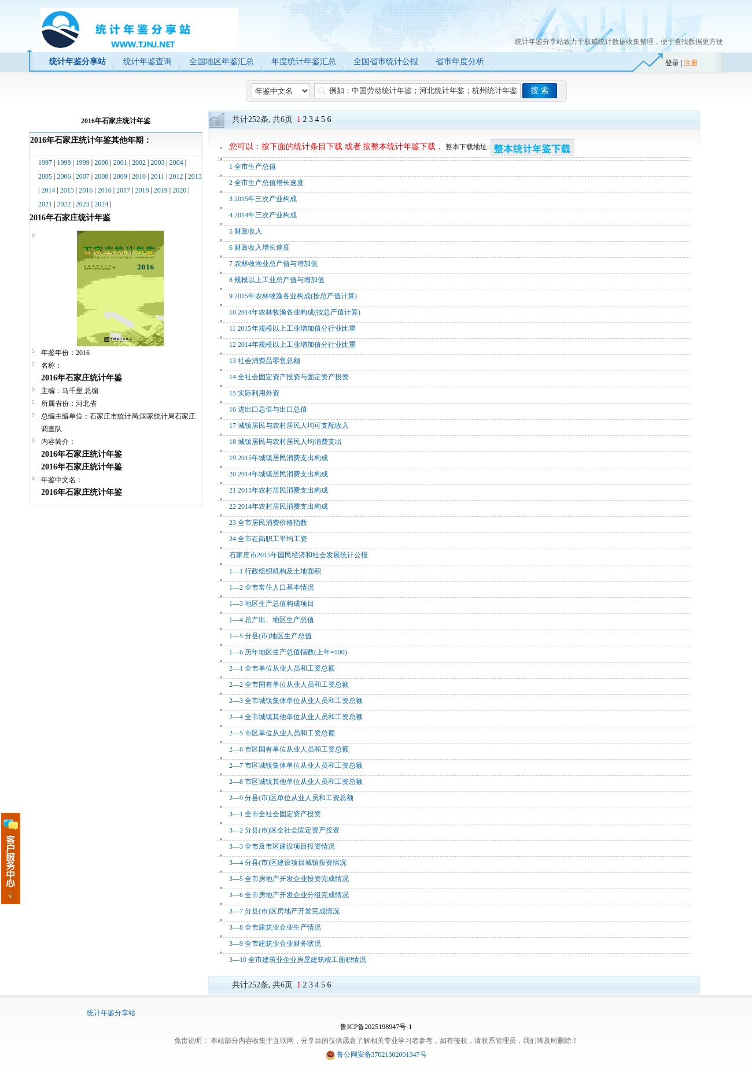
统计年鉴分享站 (111, 1013)
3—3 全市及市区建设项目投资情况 (282, 846)
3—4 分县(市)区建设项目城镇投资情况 (287, 863)
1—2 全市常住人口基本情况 (271, 587)
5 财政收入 (245, 231)
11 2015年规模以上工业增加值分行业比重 (292, 328)
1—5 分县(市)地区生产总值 (270, 636)
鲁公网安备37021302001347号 (382, 1054)
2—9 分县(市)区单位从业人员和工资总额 (291, 798)
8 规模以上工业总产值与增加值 (277, 280)
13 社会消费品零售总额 (264, 361)
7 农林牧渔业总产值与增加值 (273, 264)
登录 (672, 63)
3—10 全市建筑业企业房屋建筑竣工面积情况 (297, 960)
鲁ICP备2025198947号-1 (376, 1027)
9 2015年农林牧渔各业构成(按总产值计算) (293, 296)
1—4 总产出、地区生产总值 (271, 620)
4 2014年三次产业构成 (263, 215)
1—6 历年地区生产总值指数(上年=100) (288, 652)
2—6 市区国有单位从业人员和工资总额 (289, 749)
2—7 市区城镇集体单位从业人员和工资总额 (296, 765)
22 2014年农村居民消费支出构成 (278, 506)
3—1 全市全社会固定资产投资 (275, 814)
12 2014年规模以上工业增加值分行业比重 (292, 345)
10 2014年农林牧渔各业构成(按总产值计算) (294, 312)
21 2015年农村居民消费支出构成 (278, 490)
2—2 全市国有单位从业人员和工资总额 (289, 684)
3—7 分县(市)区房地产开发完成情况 (284, 911)
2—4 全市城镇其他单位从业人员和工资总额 (296, 717)
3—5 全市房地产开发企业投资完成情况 (289, 879)
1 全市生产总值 (252, 166)
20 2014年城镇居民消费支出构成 (278, 474)
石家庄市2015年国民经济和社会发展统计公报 (298, 555)
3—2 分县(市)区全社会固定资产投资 (284, 830)
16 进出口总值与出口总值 (268, 409)
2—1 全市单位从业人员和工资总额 (282, 668)
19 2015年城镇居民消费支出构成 (278, 458)
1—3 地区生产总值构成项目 (271, 604)
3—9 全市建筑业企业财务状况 (275, 943)
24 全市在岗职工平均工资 (268, 539)
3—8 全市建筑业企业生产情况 (275, 927)
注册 (691, 63)
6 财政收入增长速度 (259, 247)
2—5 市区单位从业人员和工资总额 (282, 733)
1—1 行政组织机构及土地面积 (275, 571)
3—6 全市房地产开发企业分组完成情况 (289, 895)
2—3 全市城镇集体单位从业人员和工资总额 (296, 701)
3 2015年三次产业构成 (263, 199)
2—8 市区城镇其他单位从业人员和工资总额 (296, 782)
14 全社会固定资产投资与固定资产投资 (289, 377)
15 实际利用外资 (254, 393)
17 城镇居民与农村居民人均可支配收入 (289, 425)
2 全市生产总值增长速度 (266, 183)
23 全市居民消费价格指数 (268, 523)
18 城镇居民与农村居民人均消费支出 (285, 442)
